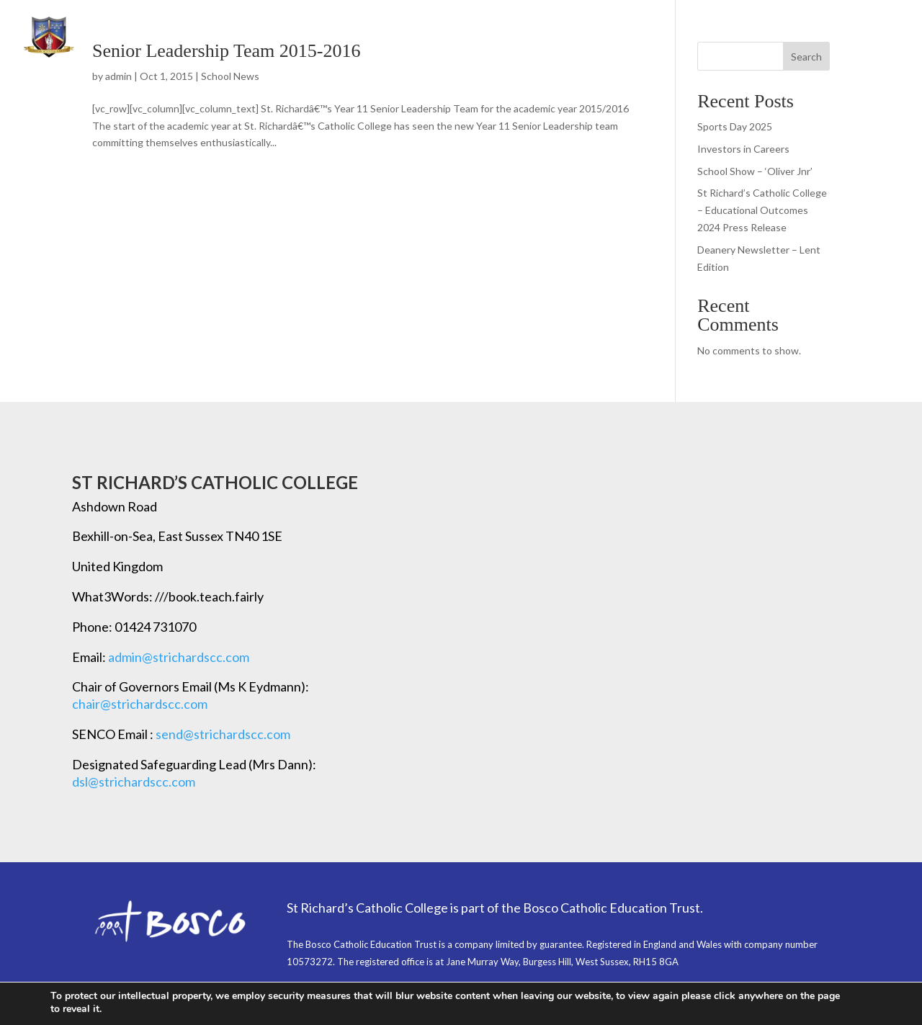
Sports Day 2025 (734, 126)
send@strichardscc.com (223, 734)
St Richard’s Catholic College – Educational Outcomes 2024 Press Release (762, 210)
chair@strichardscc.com (139, 704)
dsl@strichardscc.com (133, 781)
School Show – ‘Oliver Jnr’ (755, 171)
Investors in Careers (743, 149)
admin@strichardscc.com (178, 657)
